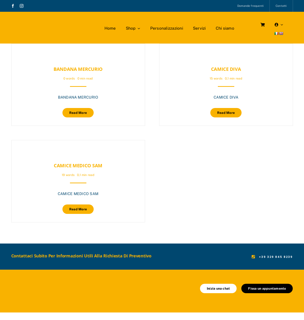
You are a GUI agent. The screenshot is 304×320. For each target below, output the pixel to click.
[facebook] (13, 6)
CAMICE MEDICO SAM (78, 165)
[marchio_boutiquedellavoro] (38, 21)
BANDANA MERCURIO (78, 69)
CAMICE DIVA (226, 69)
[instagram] (21, 6)
